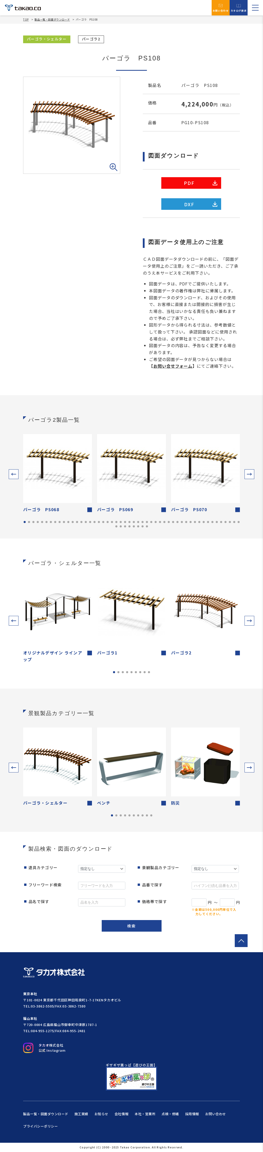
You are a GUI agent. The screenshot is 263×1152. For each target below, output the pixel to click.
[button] (13, 474)
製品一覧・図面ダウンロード (52, 19)
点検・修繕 (170, 1113)
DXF (201, 204)
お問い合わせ (221, 8)
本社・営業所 (145, 1113)
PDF (200, 182)
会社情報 (121, 1113)
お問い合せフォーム (173, 366)
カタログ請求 (239, 8)
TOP (26, 19)
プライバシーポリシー (40, 1126)
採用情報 (192, 1113)
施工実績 (81, 1113)
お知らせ (101, 1113)
